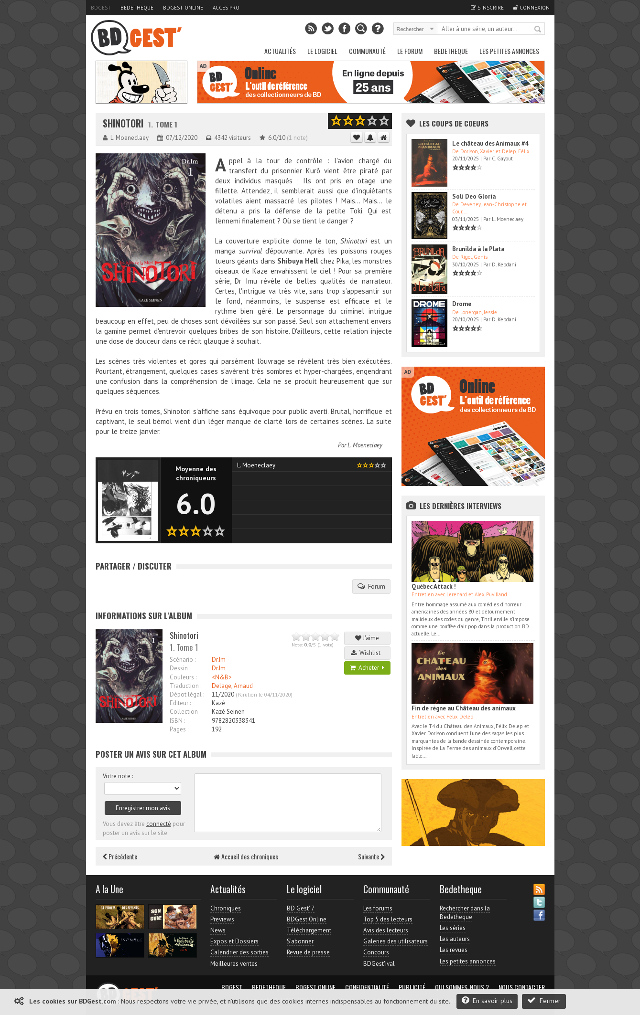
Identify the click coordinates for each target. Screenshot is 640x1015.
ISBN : (177, 721)
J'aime (367, 638)
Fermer (544, 1000)
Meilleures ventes (234, 964)
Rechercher (538, 29)
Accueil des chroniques (246, 856)
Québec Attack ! (434, 586)
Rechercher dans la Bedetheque (465, 912)
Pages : (179, 729)
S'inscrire (487, 7)
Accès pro (226, 7)
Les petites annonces (509, 51)
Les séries (453, 928)
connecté (158, 824)
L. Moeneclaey (364, 445)
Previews (222, 919)
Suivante (371, 856)
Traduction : (185, 686)
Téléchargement (309, 930)
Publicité (412, 987)
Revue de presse (308, 952)
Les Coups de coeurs (453, 123)
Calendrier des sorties (239, 952)
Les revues (453, 950)
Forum (371, 586)
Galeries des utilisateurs (395, 941)
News (218, 930)
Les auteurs (455, 939)
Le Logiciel (322, 51)
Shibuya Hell (298, 260)
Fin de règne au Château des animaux (464, 708)
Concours (376, 952)
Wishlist (367, 653)
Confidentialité (367, 987)
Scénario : (182, 660)
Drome (461, 304)
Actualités (280, 51)
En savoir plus (487, 1000)
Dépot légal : (187, 694)
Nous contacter (522, 987)
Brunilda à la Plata (478, 249)
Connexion (531, 7)
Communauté (367, 51)
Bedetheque (136, 7)
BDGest (101, 7)
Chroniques (225, 908)
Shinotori (123, 123)
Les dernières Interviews (460, 505)
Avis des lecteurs (385, 930)
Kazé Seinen (228, 712)
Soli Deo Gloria (474, 196)
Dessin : (180, 668)
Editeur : (180, 703)
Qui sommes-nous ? (462, 987)
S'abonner (300, 941)
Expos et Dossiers (234, 941)
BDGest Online (183, 7)
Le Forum (410, 51)
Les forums (377, 908)
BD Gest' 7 (301, 908)
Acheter (367, 668)
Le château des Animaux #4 (490, 143)
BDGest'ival (379, 964)
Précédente (120, 856)
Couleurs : (183, 677)
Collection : (185, 712)
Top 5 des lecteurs (387, 919)
